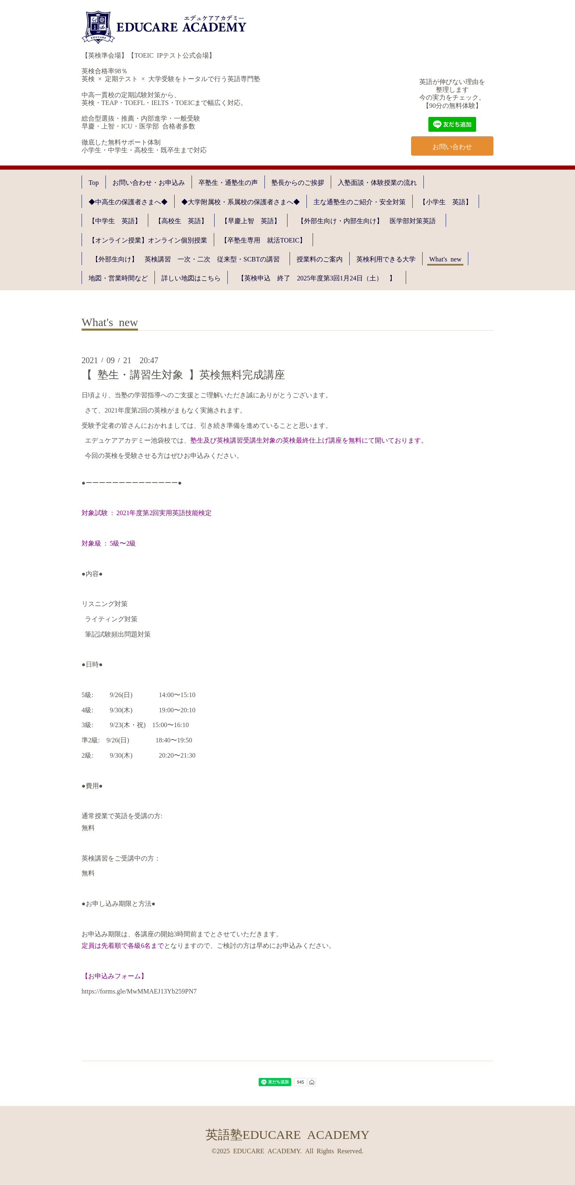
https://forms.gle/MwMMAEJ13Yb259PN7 (139, 990)
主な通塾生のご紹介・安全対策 (359, 201)
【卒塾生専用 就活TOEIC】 (263, 239)
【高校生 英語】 (181, 220)
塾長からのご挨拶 (297, 182)
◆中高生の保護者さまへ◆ (128, 201)
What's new (445, 258)
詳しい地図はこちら (191, 277)
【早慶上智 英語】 (250, 220)
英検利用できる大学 (386, 258)
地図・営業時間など (118, 277)
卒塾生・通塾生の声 (228, 182)
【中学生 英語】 (115, 220)
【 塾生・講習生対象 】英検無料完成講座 (183, 374)
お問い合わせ (452, 146)
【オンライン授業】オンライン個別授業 (148, 239)
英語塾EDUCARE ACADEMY (287, 1133)
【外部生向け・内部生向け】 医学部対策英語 (369, 220)
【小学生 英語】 (445, 201)
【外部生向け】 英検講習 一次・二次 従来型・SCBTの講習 (189, 258)
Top (94, 182)
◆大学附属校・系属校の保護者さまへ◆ (240, 201)
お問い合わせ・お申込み (148, 182)
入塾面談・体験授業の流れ (377, 182)
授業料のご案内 (320, 258)
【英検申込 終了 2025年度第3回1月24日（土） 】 (320, 277)
